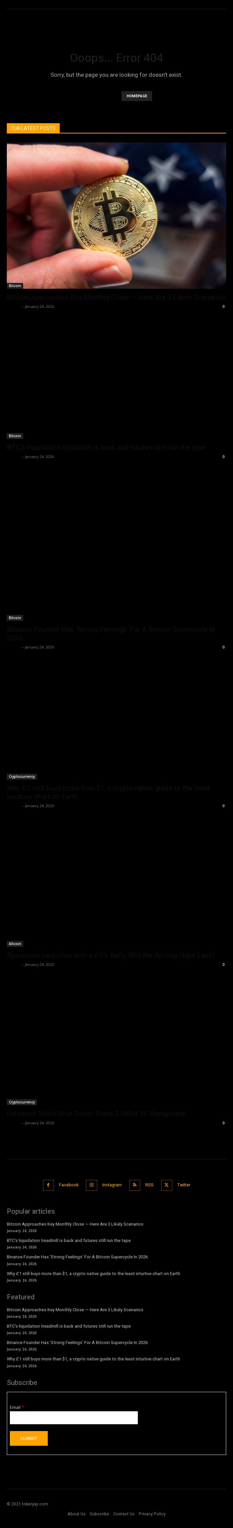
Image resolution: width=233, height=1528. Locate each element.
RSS (149, 1185)
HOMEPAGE (137, 96)
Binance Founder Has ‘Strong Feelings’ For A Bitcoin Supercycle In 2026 (77, 1257)
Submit (29, 1438)
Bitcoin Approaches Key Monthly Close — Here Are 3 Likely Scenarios (116, 297)
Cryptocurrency (22, 776)
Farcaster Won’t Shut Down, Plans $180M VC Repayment (96, 1114)
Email (17, 1407)
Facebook (68, 1185)
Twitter (183, 1185)
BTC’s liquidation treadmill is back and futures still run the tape (106, 447)
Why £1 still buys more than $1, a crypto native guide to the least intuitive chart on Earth (93, 1273)
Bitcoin (15, 285)
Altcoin (15, 943)
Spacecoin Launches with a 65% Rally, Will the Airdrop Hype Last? (111, 955)
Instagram (112, 1185)
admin (13, 306)
